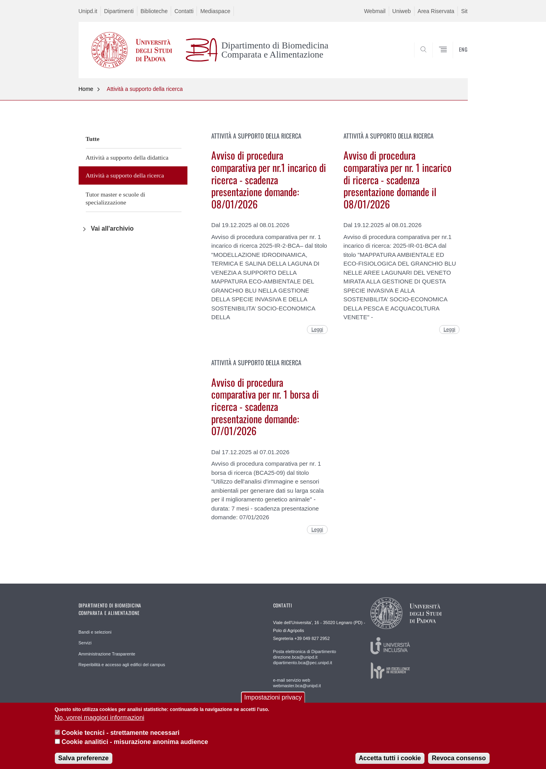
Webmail (375, 11)
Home (86, 89)
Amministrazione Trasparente (107, 653)
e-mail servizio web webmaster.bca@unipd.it (297, 683)
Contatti (183, 11)
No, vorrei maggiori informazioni (100, 722)
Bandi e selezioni (95, 632)
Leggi (317, 329)
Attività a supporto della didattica (127, 157)
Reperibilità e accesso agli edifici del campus (122, 664)
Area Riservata (436, 11)
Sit (464, 11)
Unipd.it (88, 11)
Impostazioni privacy (273, 702)
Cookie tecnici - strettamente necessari (120, 737)
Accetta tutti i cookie (390, 763)
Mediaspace (215, 11)
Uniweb (401, 11)
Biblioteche (154, 11)
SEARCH (453, 59)
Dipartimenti (119, 11)
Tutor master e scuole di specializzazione (115, 198)
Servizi (85, 642)
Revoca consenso (459, 763)
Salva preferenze (83, 763)
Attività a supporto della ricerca (145, 89)
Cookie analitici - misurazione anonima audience (135, 747)
